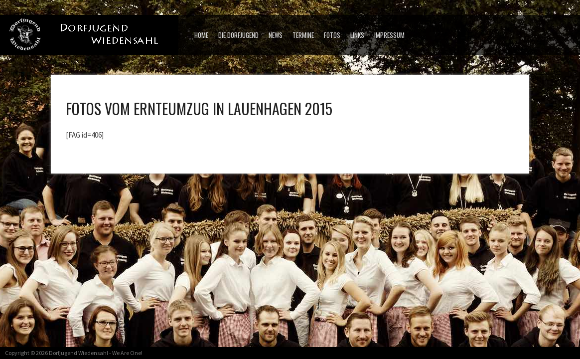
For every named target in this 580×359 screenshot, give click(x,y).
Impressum (389, 35)
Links (357, 35)
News (276, 35)
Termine (303, 35)
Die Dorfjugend (238, 35)
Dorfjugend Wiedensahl (78, 353)
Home (201, 35)
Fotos (332, 35)
